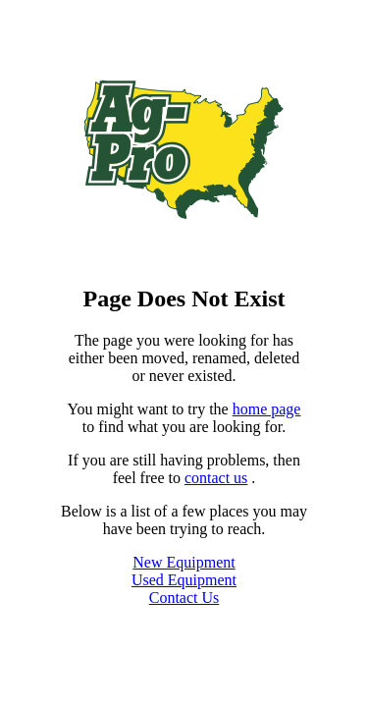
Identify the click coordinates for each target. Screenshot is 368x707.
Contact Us (184, 597)
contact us (215, 477)
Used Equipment (184, 579)
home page (267, 409)
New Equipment (183, 562)
